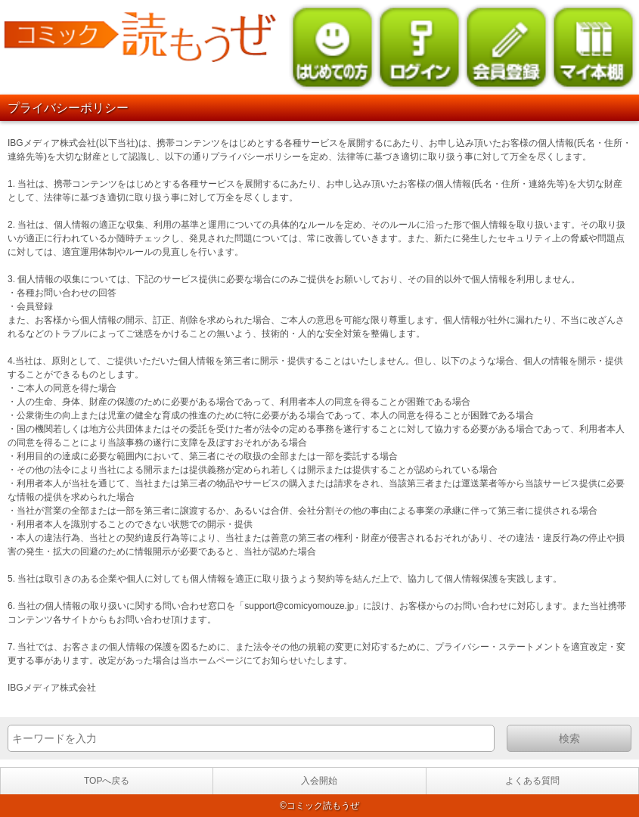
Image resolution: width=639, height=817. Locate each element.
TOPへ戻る (106, 780)
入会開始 (319, 780)
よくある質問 (532, 780)
